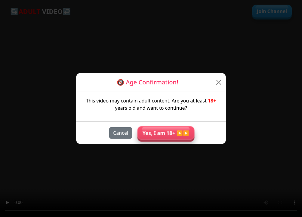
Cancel (120, 133)
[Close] (218, 82)
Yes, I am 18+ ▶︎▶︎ (166, 133)
